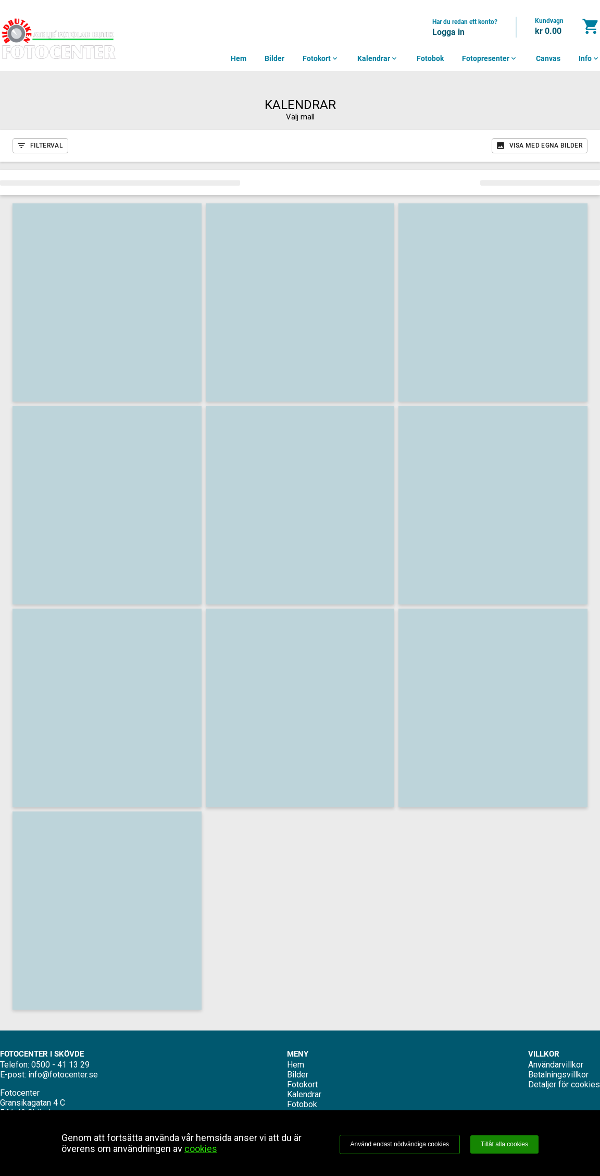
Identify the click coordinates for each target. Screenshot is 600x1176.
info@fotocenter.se (63, 1075)
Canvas (548, 58)
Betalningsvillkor (558, 1075)
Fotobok (430, 58)
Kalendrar (377, 58)
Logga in (448, 32)
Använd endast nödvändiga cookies (400, 1144)
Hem (238, 58)
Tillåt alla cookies (504, 1144)
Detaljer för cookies (564, 1084)
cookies (200, 1148)
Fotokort (321, 58)
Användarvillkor (555, 1065)
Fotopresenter (490, 58)
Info (589, 58)
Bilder (274, 58)
